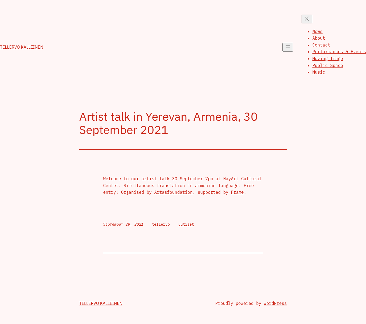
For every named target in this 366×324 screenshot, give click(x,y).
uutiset (186, 224)
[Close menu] (307, 19)
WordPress (275, 303)
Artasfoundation (173, 192)
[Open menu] (287, 47)
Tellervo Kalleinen (21, 47)
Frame (237, 192)
